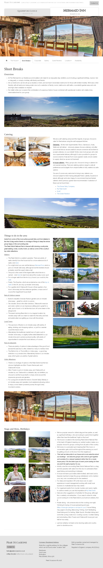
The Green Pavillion (63, 194)
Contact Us (94, 3)
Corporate (37, 60)
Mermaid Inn (75, 11)
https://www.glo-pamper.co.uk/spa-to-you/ (71, 507)
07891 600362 (11, 554)
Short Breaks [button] (26, 61)
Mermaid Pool (39, 265)
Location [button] (68, 60)
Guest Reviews (57, 60)
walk (9, 280)
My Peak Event (90, 490)
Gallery (46, 60)
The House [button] (14, 60)
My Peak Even (61, 189)
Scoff (58, 191)
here (17, 263)
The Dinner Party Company (66, 186)
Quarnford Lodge (27, 12)
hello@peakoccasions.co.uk (16, 551)
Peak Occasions (44, 2)
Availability (78, 60)
